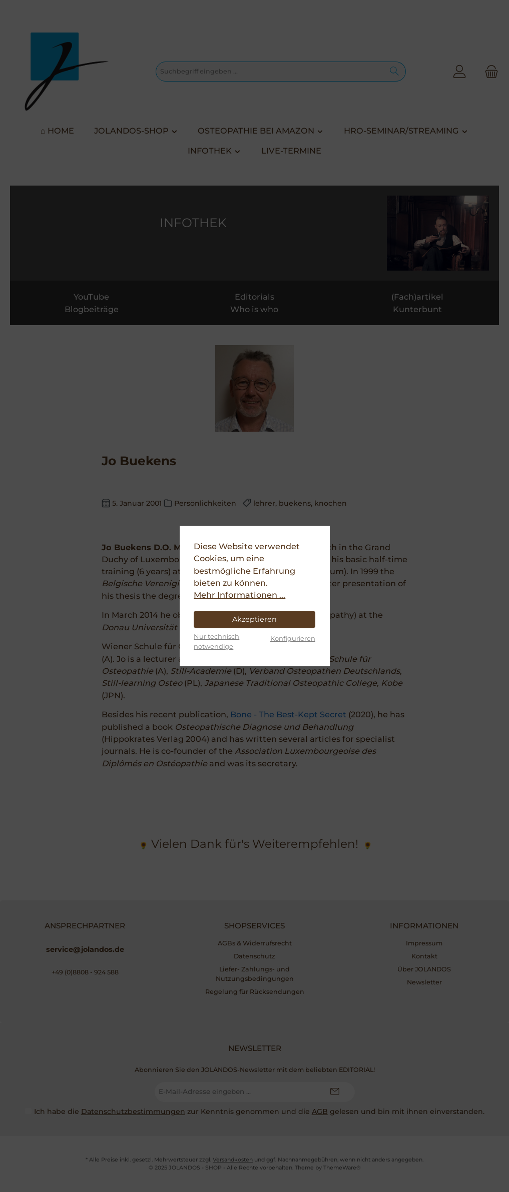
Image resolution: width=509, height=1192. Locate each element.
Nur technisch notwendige (216, 641)
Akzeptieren (254, 619)
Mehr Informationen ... (239, 595)
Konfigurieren (292, 638)
